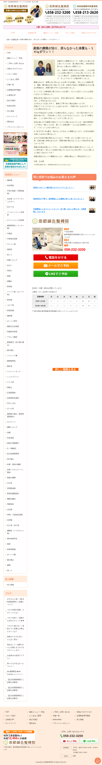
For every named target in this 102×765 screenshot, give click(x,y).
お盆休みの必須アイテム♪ (15, 657)
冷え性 (9, 483)
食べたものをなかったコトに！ (15, 665)
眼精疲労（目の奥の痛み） (15, 343)
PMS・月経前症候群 (15, 515)
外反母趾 (10, 185)
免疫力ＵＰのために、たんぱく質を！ (15, 638)
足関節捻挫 (11, 488)
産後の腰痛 (11, 478)
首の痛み (10, 459)
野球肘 (9, 286)
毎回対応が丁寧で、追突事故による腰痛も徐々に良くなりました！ (58, 199)
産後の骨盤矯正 (13, 443)
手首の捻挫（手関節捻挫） (15, 192)
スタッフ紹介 (70, 33)
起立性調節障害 (13, 454)
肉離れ (9, 281)
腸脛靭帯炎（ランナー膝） (15, 227)
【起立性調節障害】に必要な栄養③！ (15, 689)
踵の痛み (10, 350)
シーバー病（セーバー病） (15, 293)
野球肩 (9, 300)
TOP (13, 33)
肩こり (9, 570)
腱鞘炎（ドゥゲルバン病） (15, 532)
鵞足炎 (9, 366)
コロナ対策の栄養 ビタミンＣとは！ (15, 611)
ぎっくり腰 (11, 554)
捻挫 (9, 276)
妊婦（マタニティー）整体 (15, 471)
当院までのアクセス (89, 33)
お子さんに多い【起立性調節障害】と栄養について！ (15, 601)
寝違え (9, 387)
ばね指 (9, 509)
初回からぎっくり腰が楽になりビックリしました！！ (53, 187)
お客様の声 (32, 33)
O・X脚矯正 (11, 448)
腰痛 (9, 565)
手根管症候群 (12, 239)
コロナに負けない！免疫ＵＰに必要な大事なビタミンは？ (15, 628)
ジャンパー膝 (12, 355)
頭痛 (9, 432)
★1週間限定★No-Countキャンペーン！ (15, 673)
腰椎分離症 (11, 499)
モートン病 (11, 244)
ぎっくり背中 (12, 321)
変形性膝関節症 (13, 493)
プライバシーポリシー (15, 127)
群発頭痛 (10, 310)
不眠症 (9, 233)
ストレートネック (14, 371)
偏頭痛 (9, 180)
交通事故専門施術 (14, 90)
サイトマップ (12, 116)
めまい (9, 265)
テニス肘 (10, 382)
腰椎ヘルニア (12, 427)
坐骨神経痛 (11, 549)
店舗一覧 (10, 84)
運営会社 (10, 122)
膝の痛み (10, 560)
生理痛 (9, 520)
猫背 (9, 544)
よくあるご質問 (13, 79)
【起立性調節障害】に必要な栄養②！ (15, 697)
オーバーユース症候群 (15, 220)
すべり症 (10, 408)
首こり (9, 255)
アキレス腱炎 (12, 337)
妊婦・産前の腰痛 (14, 464)
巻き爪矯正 (11, 100)
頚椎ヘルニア (12, 260)
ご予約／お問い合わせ (15, 63)
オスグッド (11, 422)
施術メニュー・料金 (51, 33)
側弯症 (9, 249)
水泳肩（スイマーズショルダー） (15, 200)
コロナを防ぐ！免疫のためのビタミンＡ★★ (15, 619)
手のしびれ (11, 403)
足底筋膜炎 (11, 393)
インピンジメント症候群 (15, 213)
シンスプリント (13, 377)
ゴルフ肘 (10, 305)
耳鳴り (9, 271)
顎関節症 (10, 504)
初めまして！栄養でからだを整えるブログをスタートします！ (15, 647)
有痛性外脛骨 (12, 332)
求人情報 (10, 111)
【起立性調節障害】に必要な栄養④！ (15, 681)
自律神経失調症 (13, 398)
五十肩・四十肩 (13, 525)
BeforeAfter (11, 106)
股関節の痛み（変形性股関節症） (15, 415)
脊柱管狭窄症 (12, 539)
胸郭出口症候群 (13, 326)
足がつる (10, 207)
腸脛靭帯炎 (11, 361)
